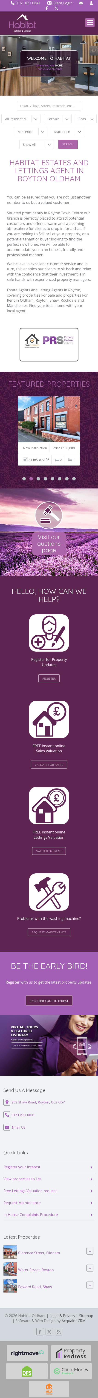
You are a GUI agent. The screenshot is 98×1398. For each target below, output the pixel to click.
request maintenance (49, 932)
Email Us (18, 1127)
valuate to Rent (49, 851)
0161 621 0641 (25, 3)
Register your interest (49, 1000)
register (49, 678)
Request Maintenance (22, 1202)
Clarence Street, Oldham (39, 1252)
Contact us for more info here (27, 1045)
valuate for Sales (49, 765)
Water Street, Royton (36, 1269)
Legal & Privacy (62, 1315)
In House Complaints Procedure (30, 1214)
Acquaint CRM (74, 1320)
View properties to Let (22, 1178)
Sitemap (86, 1315)
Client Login (59, 3)
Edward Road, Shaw (35, 1286)
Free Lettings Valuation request (30, 1190)
